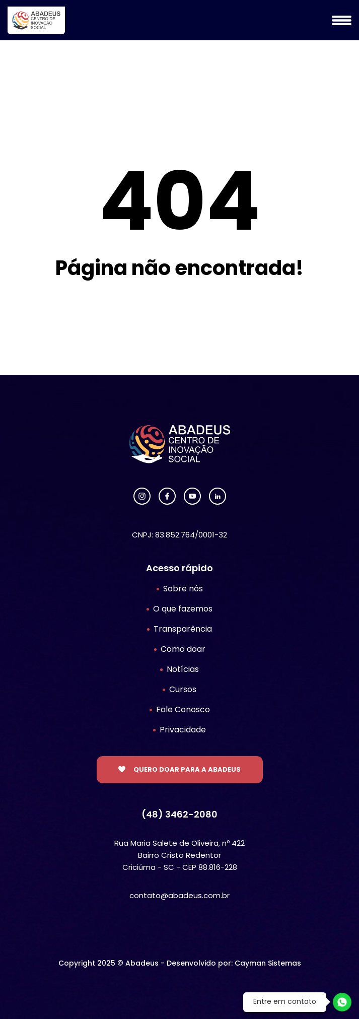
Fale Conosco (183, 709)
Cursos (182, 689)
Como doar (183, 649)
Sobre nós (183, 588)
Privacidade (183, 729)
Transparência (183, 629)
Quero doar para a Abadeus (187, 769)
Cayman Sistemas (268, 963)
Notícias (183, 669)
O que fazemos (182, 609)
